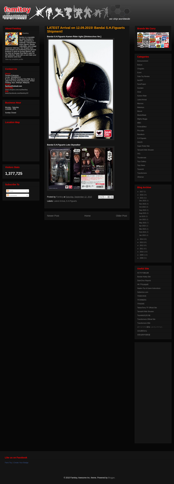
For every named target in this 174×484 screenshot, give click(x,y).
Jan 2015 (142, 235)
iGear (139, 92)
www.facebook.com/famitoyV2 (16, 93)
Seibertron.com (142, 292)
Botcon (139, 65)
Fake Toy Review (143, 76)
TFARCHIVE (141, 296)
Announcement (142, 61)
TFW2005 (140, 304)
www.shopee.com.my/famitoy (16, 90)
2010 (142, 252)
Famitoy (26, 33)
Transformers (142, 173)
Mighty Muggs (142, 119)
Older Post (121, 215)
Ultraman (140, 177)
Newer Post (53, 215)
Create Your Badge (20, 463)
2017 (142, 192)
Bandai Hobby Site (144, 277)
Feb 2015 (142, 232)
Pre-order (140, 130)
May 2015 (143, 223)
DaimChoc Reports (144, 280)
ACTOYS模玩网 (143, 273)
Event (139, 72)
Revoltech (140, 134)
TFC (138, 154)
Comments (12, 195)
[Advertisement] (150, 392)
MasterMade (141, 115)
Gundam (140, 88)
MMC (139, 123)
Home (87, 215)
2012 (142, 245)
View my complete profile (14, 59)
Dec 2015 (143, 201)
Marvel (139, 111)
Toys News (141, 165)
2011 (142, 249)
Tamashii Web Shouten (145, 150)
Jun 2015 (142, 219)
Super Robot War (143, 146)
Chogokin (140, 69)
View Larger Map (21, 142)
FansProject (141, 84)
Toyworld (140, 169)
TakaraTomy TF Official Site (147, 308)
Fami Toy (8, 463)
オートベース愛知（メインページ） (150, 327)
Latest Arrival (59, 201)
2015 (142, 198)
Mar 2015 (142, 229)
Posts (10, 191)
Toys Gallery (141, 161)
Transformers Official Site (146, 319)
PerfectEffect (141, 127)
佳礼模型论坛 (142, 331)
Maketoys (140, 107)
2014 (142, 239)
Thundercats (141, 158)
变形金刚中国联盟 (143, 335)
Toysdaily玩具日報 (143, 315)
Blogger (111, 478)
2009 (142, 255)
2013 (142, 242)
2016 (142, 195)
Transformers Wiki (143, 323)
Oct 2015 (142, 207)
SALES (139, 142)
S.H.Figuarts (71, 201)
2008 (142, 258)
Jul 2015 (142, 216)
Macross (140, 103)
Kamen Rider (142, 96)
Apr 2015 (142, 226)
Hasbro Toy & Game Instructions (148, 288)
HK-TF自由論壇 (142, 284)
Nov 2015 (143, 204)
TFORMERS (141, 300)
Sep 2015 (143, 210)
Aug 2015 (143, 213)
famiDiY (140, 80)
